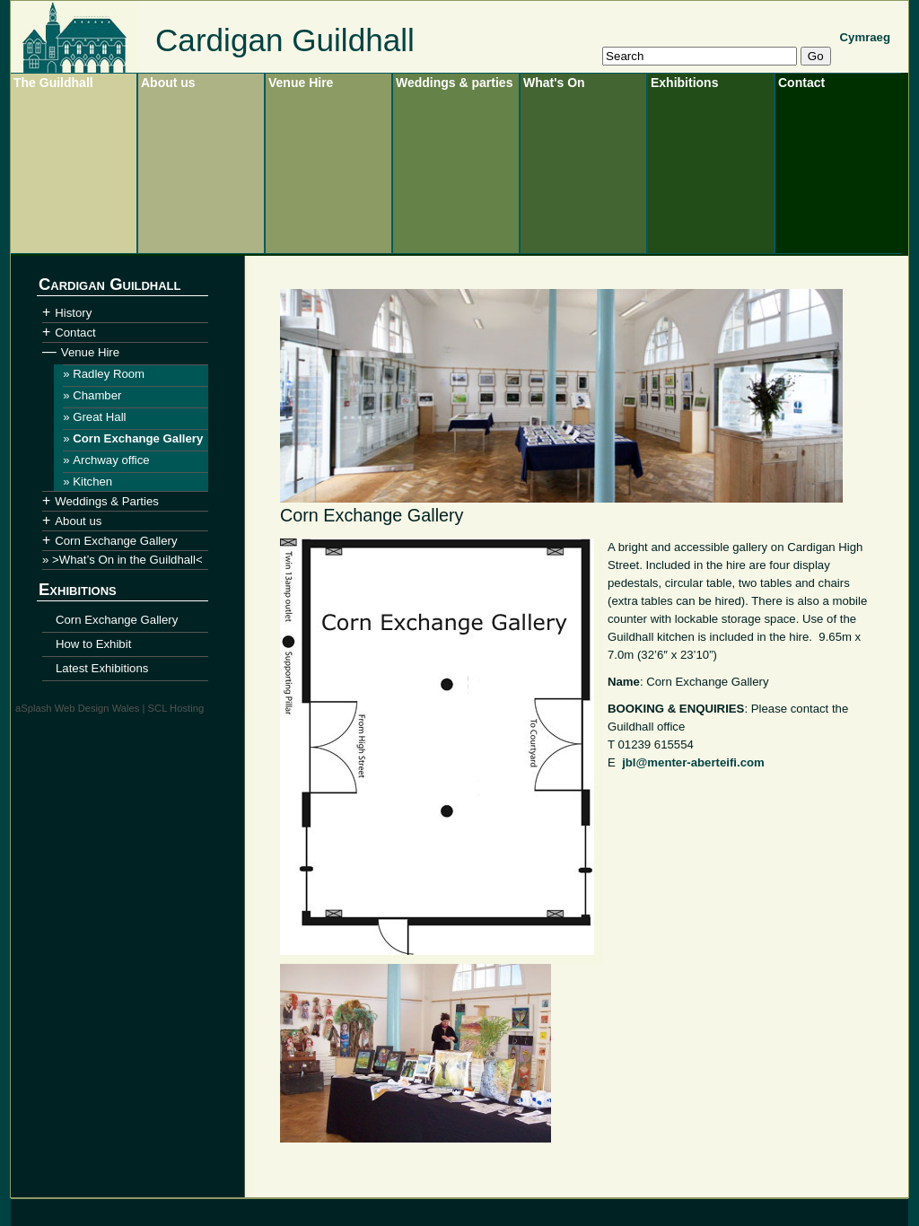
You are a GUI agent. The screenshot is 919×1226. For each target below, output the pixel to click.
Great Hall (99, 417)
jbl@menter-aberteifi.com (693, 762)
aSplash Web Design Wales (77, 708)
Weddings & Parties (107, 501)
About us (168, 82)
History (73, 313)
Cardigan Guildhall (285, 39)
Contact (801, 82)
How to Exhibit (93, 644)
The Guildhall (53, 82)
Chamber (97, 395)
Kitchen (92, 481)
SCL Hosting (176, 708)
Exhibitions (684, 82)
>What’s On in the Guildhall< (127, 559)
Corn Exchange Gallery (138, 438)
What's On (554, 82)
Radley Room (108, 374)
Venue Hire (300, 82)
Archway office (111, 460)
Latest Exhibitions (102, 668)
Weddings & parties (454, 82)
